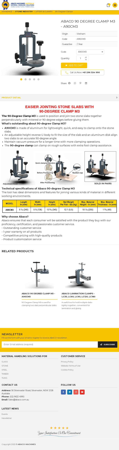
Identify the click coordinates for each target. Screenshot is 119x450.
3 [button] (30, 79)
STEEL (4, 370)
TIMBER (5, 374)
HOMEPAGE (7, 11)
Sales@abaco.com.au (18, 399)
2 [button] (25, 79)
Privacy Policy (67, 362)
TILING (4, 378)
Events (5, 414)
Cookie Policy (67, 370)
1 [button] (21, 79)
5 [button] (38, 79)
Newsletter (7, 418)
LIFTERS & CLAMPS (43, 11)
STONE (5, 366)
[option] (30, 47)
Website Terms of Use (70, 366)
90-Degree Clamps (64, 11)
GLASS (5, 362)
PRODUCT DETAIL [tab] (11, 97)
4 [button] (34, 79)
